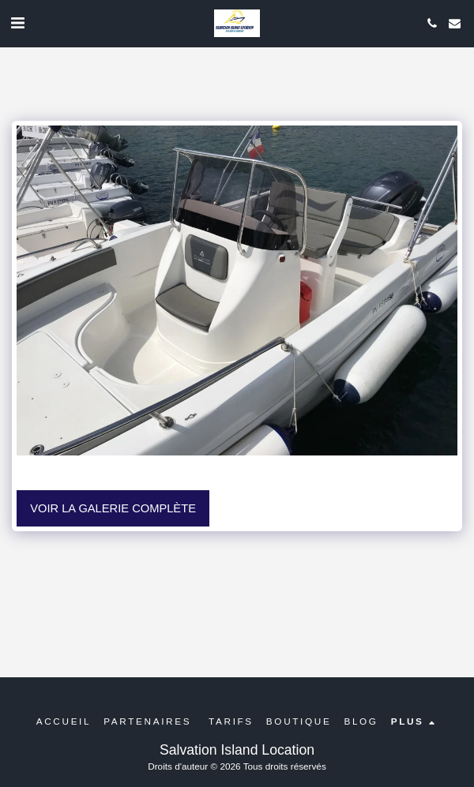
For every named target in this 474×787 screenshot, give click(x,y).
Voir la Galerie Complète (113, 508)
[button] (17, 23)
